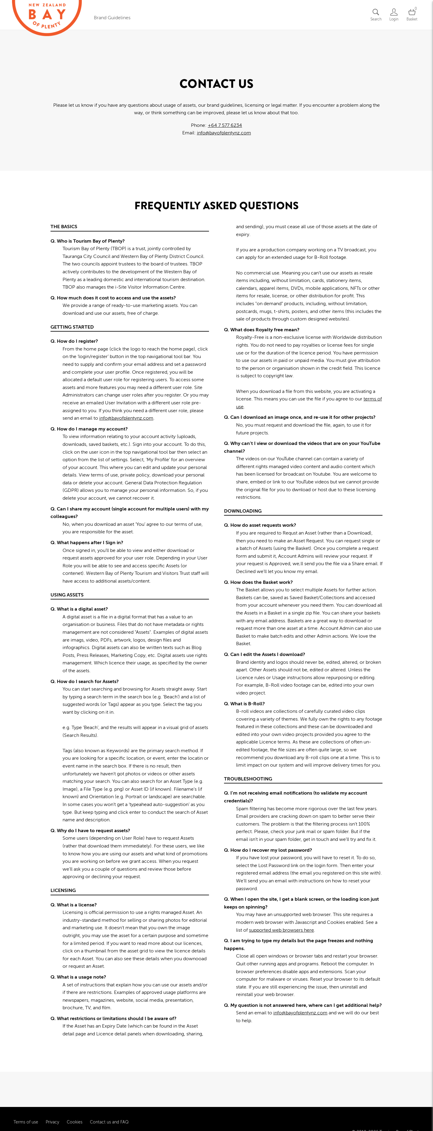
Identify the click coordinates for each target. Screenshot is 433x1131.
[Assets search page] (376, 15)
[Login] (394, 15)
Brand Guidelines (112, 17)
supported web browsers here (281, 930)
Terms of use (26, 1087)
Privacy (52, 1087)
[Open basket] (412, 15)
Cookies (74, 1087)
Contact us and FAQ (109, 1087)
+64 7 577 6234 (225, 125)
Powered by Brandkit (217, 1119)
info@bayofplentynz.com (224, 133)
